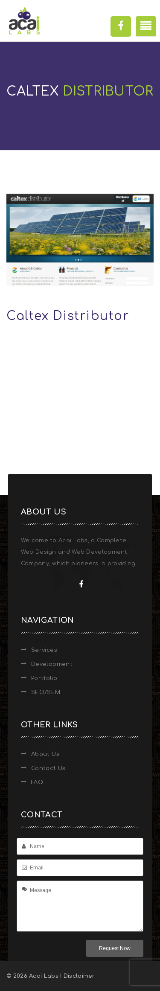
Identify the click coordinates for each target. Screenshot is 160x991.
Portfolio (44, 678)
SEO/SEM (46, 692)
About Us (45, 754)
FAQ (37, 782)
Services (44, 650)
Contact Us (48, 768)
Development (52, 664)
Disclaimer (79, 976)
